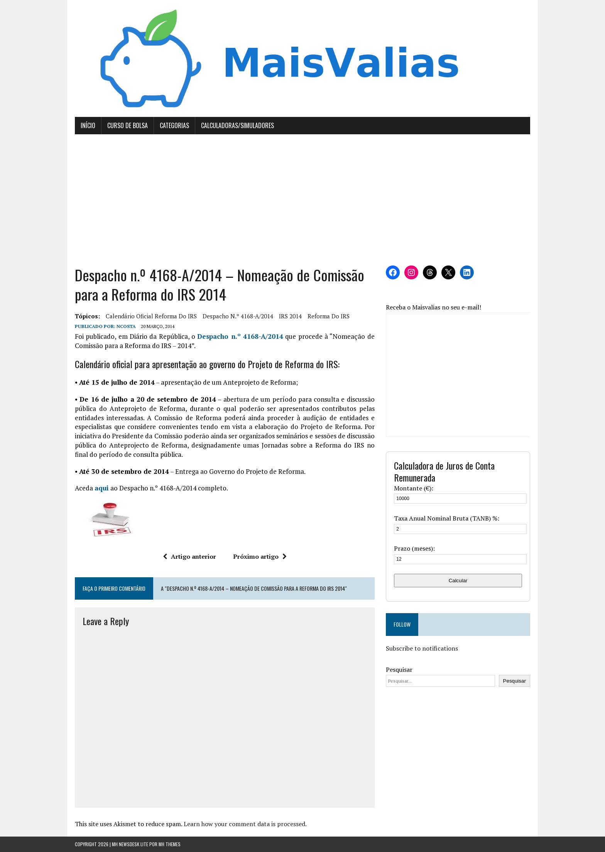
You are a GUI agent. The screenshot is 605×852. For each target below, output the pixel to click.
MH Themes (170, 844)
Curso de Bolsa (127, 125)
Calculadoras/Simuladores (237, 125)
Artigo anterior (189, 556)
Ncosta (126, 326)
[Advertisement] (302, 200)
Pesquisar (399, 669)
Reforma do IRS (329, 316)
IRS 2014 (290, 316)
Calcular (458, 580)
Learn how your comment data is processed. (245, 824)
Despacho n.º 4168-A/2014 (238, 316)
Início (88, 125)
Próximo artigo (260, 556)
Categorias (174, 125)
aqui (102, 487)
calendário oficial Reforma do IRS (151, 316)
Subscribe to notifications (422, 648)
